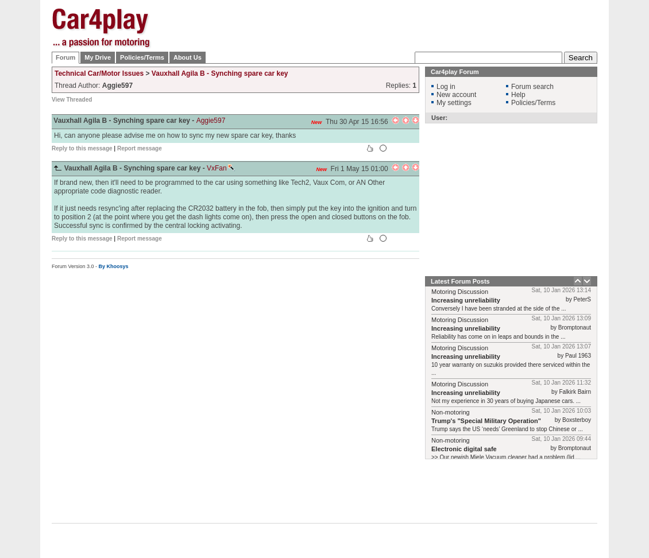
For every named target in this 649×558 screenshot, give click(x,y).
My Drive (97, 57)
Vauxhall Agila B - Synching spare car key (220, 73)
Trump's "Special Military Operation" (486, 420)
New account (456, 95)
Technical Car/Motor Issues (99, 73)
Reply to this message (82, 148)
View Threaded (72, 99)
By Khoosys (114, 266)
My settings (454, 103)
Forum (65, 57)
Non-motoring (450, 412)
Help (518, 95)
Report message (139, 148)
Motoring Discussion (459, 291)
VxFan (221, 168)
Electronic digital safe (464, 448)
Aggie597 (211, 121)
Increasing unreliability (465, 300)
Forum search (532, 87)
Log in (445, 87)
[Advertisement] (388, 36)
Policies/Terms (142, 57)
